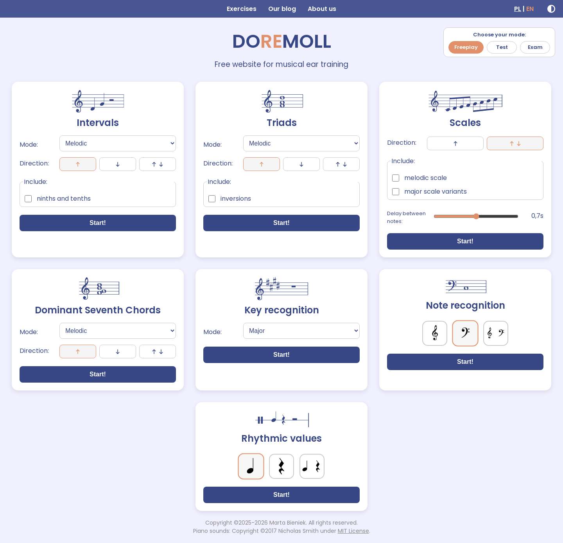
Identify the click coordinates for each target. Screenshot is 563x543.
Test (502, 47)
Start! (98, 222)
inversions (229, 198)
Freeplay (466, 47)
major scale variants (429, 191)
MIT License (353, 531)
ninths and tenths (58, 198)
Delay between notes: (406, 217)
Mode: (29, 144)
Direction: (34, 163)
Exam (535, 47)
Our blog (282, 8)
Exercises (241, 8)
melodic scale (419, 177)
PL (517, 8)
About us (322, 8)
